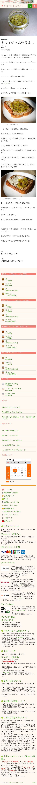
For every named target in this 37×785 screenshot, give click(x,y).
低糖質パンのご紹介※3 (11, 502)
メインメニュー (34, 6)
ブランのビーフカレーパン (18, 252)
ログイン (34, 782)
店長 (9, 50)
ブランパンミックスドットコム (16, 6)
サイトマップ (8, 518)
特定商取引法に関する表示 (12, 511)
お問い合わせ (8, 521)
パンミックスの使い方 (11, 505)
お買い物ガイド (9, 496)
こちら (6, 83)
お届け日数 (19, 637)
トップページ (8, 489)
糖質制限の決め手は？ (11, 492)
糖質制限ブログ (5, 39)
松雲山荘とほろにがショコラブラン (18, 259)
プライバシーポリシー (11, 514)
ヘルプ (20, 571)
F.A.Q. (6, 499)
